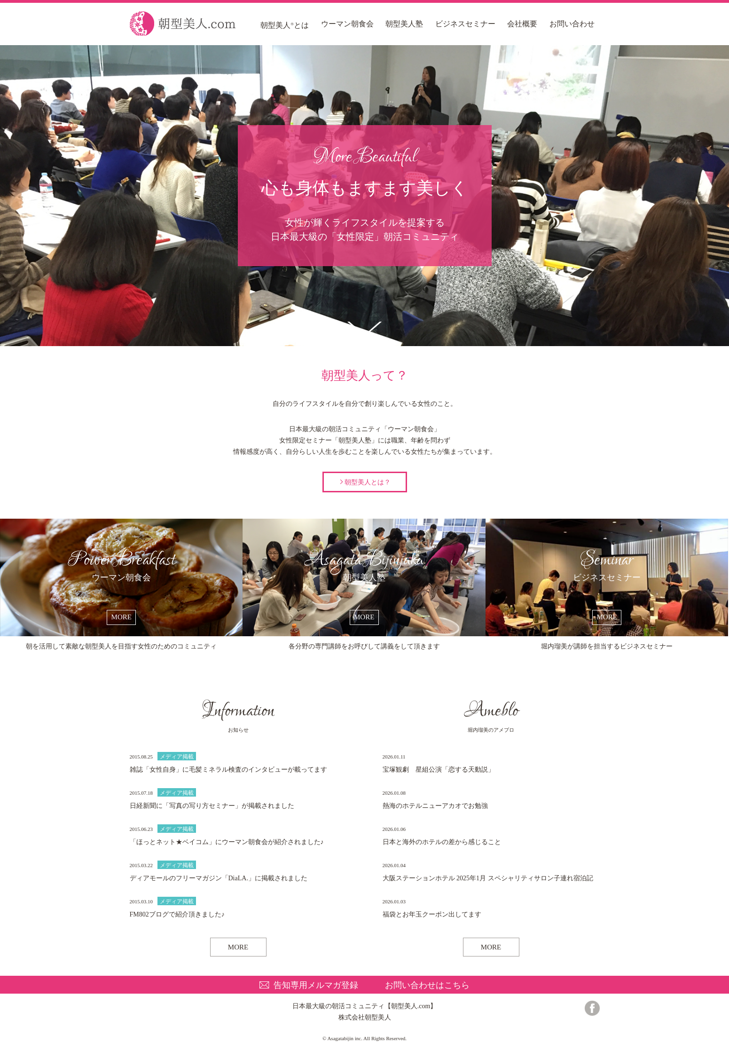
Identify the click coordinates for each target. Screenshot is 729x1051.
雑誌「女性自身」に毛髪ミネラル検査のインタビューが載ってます (228, 769)
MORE (238, 947)
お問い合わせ (572, 24)
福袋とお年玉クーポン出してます (432, 914)
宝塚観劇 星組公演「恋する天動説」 (438, 769)
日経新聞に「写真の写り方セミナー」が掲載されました (212, 805)
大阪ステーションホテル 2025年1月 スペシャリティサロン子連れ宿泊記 (488, 878)
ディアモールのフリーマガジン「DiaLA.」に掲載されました (218, 878)
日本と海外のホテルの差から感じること (442, 842)
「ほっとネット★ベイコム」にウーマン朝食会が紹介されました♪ (227, 842)
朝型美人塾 (404, 24)
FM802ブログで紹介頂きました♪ (177, 914)
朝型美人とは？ (368, 482)
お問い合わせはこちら (427, 985)
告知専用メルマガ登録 (316, 985)
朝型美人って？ (364, 329)
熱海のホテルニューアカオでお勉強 (435, 805)
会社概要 (522, 24)
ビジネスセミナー (465, 24)
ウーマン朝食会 (347, 24)
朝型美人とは (284, 25)
